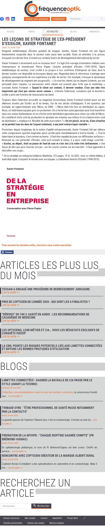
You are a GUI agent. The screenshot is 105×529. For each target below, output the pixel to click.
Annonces (94, 31)
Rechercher (41, 505)
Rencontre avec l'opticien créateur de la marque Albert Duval (48, 455)
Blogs (73, 31)
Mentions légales (57, 523)
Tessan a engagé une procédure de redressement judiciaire (46, 289)
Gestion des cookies (35, 523)
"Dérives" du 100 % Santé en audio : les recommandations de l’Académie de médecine (45, 316)
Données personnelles (12, 523)
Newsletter (57, 518)
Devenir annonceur (11, 518)
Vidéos (31, 31)
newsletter (59, 19)
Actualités (52, 31)
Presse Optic (72, 518)
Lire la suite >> (11, 292)
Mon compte (30, 518)
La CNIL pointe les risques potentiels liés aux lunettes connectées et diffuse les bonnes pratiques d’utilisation (52, 347)
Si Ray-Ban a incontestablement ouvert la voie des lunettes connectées (37, 392)
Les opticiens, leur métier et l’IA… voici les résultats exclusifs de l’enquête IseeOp (50, 332)
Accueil (10, 31)
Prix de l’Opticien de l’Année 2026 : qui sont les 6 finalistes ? (46, 301)
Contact (44, 518)
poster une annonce (37, 19)
